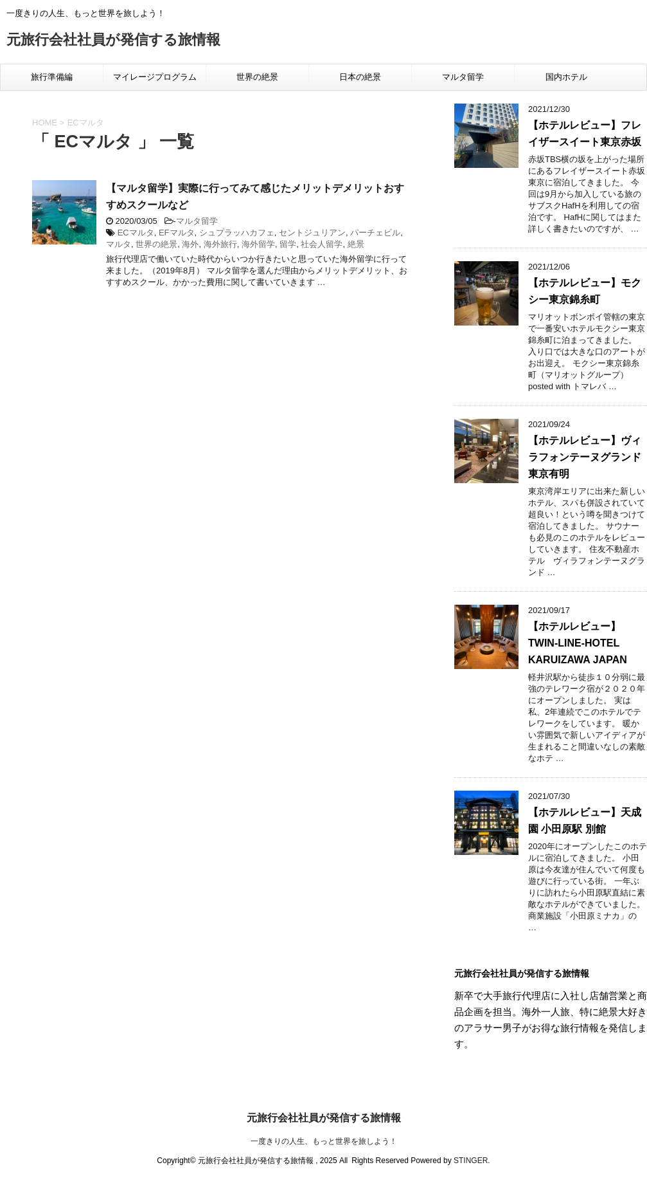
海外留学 (258, 244)
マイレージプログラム (155, 77)
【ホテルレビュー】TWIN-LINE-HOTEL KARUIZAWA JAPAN (577, 643)
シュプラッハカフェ (236, 232)
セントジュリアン (312, 232)
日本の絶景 (360, 77)
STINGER (471, 1160)
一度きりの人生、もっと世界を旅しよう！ (324, 1141)
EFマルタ (177, 232)
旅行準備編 (52, 77)
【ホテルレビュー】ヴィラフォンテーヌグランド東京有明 (584, 457)
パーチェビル (375, 232)
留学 (287, 244)
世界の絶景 (257, 77)
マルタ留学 (463, 77)
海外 (190, 244)
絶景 (356, 244)
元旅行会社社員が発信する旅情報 (113, 40)
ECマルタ (136, 232)
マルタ (118, 244)
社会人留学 (321, 244)
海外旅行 (220, 244)
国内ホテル (566, 77)
